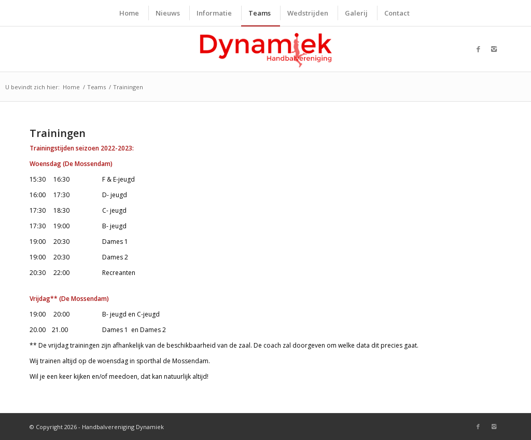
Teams (96, 87)
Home (71, 87)
